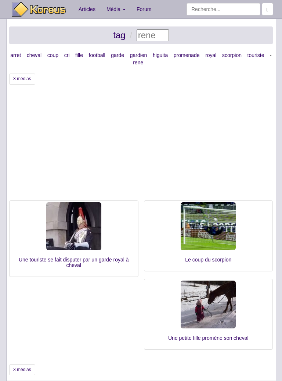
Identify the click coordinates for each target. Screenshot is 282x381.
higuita (160, 55)
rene (138, 62)
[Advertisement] (141, 145)
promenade (187, 55)
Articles (87, 9)
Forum (144, 9)
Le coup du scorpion (208, 260)
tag (119, 35)
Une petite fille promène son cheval (208, 338)
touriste (255, 55)
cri (67, 55)
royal (210, 55)
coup (52, 55)
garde (117, 55)
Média (116, 9)
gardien (138, 55)
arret (15, 55)
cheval (34, 55)
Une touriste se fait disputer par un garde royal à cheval (74, 262)
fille (79, 55)
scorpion (232, 55)
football (97, 55)
